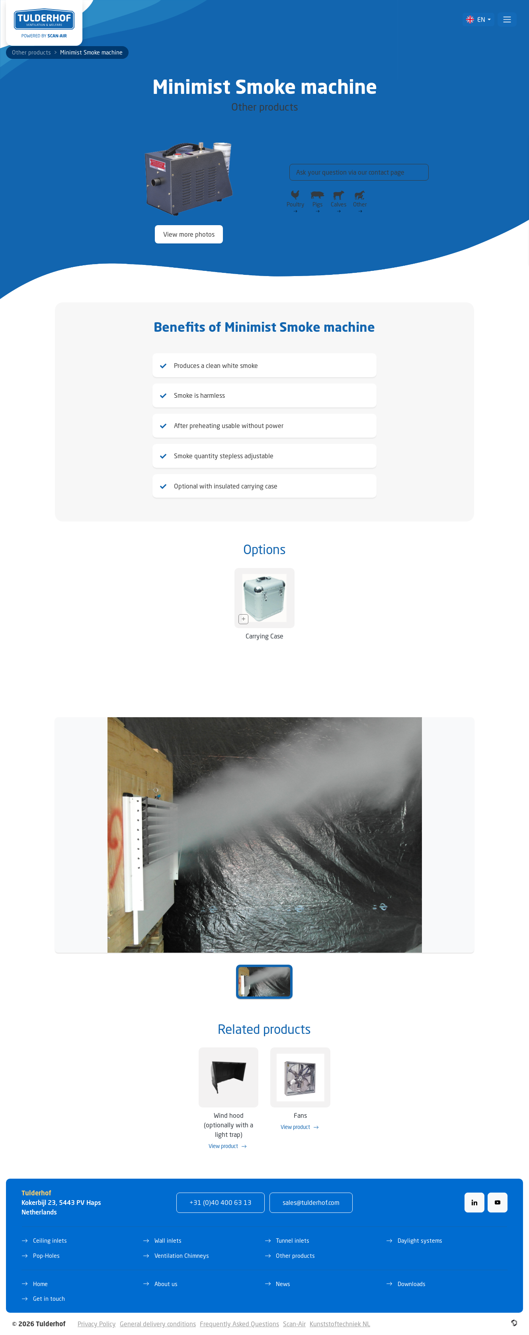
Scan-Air (294, 1323)
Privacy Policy (97, 1323)
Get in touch (49, 1298)
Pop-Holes (46, 1255)
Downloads (412, 1284)
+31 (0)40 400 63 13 (220, 1202)
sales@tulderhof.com (311, 1202)
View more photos (189, 234)
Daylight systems (420, 1240)
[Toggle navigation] (507, 19)
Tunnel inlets (292, 1240)
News (283, 1284)
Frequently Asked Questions (239, 1323)
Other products (31, 52)
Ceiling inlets (50, 1240)
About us (166, 1284)
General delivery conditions (158, 1323)
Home (40, 1284)
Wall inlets (168, 1240)
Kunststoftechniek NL (340, 1323)
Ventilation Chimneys (181, 1255)
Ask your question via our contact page (350, 172)
